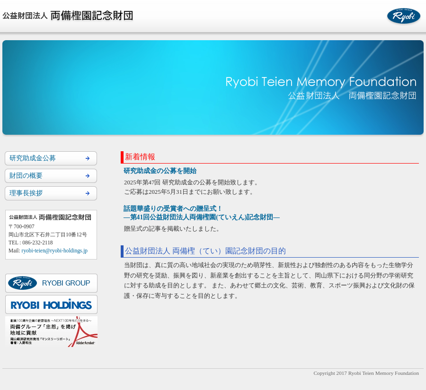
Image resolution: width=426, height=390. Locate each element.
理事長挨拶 (26, 193)
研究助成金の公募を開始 (160, 170)
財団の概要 (26, 175)
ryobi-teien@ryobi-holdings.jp (55, 250)
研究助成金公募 (32, 158)
